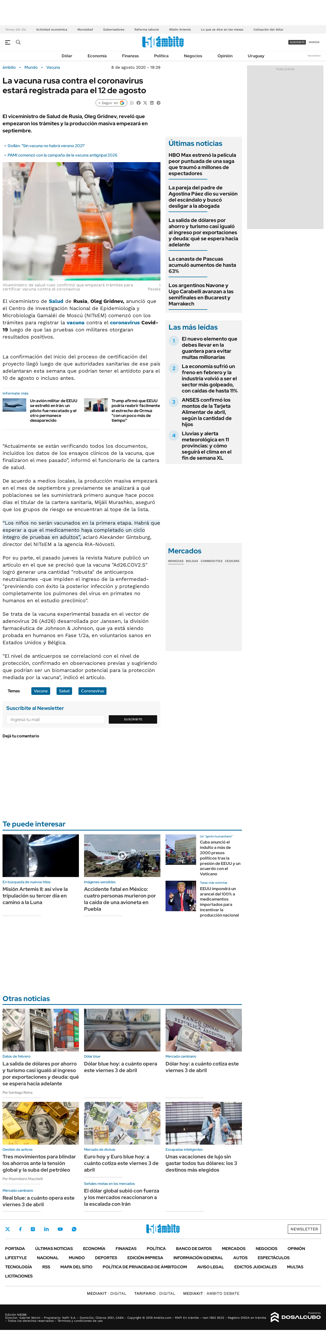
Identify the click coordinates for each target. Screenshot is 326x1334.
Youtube (60, 1229)
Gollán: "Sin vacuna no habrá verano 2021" (46, 145)
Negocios (193, 56)
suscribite (297, 42)
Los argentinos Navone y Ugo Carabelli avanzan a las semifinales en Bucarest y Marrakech (201, 294)
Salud (56, 301)
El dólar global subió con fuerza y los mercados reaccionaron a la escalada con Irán (121, 1197)
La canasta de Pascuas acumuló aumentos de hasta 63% (202, 265)
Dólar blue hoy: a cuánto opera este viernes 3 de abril (120, 1067)
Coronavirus (92, 691)
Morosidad (85, 29)
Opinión (225, 56)
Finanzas (130, 56)
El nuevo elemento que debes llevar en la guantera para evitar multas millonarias (209, 347)
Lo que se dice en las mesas (222, 29)
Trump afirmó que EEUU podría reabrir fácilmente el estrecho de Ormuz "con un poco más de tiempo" (136, 410)
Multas (295, 1267)
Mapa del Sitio (76, 1267)
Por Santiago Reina (17, 1092)
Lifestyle (16, 1257)
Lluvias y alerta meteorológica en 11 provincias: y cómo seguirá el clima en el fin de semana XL (207, 445)
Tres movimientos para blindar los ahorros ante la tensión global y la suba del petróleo (39, 1163)
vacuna (76, 322)
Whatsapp (74, 1229)
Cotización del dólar (268, 29)
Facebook (20, 1229)
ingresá (314, 42)
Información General (198, 1257)
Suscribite (133, 719)
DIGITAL (107, 1293)
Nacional (48, 1257)
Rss (46, 1267)
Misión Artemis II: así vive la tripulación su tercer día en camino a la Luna (35, 896)
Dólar (67, 56)
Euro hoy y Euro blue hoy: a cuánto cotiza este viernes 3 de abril (121, 1163)
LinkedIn (46, 1229)
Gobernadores (113, 29)
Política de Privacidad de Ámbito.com (145, 1267)
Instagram (33, 1229)
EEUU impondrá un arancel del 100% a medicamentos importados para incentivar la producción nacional (219, 902)
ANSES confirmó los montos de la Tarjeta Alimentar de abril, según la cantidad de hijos (207, 412)
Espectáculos (274, 1257)
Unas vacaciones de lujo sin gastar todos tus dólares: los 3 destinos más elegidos (201, 1163)
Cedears (232, 561)
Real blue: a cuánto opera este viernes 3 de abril (39, 1201)
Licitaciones (19, 1276)
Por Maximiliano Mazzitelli (23, 1178)
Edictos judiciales (255, 1267)
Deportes (106, 1257)
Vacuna (53, 67)
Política (161, 56)
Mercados (234, 1248)
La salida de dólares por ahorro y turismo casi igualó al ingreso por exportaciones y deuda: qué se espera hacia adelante (203, 232)
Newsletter (314, 55)
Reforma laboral (146, 29)
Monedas (176, 561)
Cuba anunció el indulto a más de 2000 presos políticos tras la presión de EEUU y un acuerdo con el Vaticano (220, 858)
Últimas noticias (54, 1248)
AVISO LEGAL (210, 1267)
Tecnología (18, 1267)
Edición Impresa (145, 1257)
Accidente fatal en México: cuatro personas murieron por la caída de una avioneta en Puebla (120, 899)
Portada (15, 1248)
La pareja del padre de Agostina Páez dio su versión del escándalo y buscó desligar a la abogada (203, 196)
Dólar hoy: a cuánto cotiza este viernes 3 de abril (202, 1067)
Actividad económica (51, 29)
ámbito (9, 67)
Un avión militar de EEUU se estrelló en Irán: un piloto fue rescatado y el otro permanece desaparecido (53, 410)
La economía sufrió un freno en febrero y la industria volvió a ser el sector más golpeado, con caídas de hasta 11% (210, 378)
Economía (97, 56)
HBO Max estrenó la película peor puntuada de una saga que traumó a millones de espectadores (202, 164)
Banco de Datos (194, 1248)
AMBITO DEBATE (211, 1293)
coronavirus (125, 322)
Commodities (212, 561)
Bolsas (192, 561)
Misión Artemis (180, 29)
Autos (240, 1257)
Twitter (7, 1229)
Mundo (31, 67)
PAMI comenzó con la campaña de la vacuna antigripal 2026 (62, 155)
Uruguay (256, 56)
